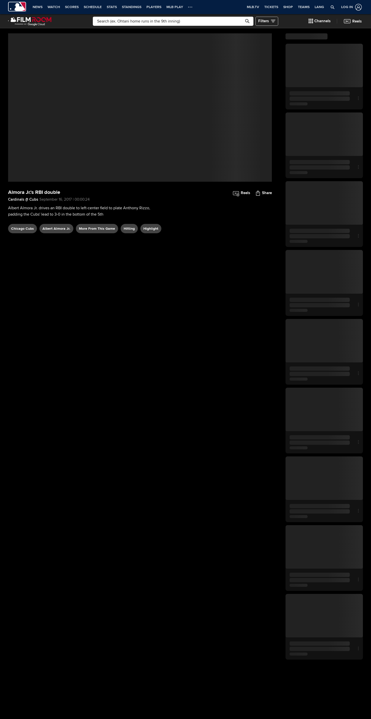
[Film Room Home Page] (30, 21)
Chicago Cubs (22, 228)
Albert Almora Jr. (56, 228)
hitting (129, 228)
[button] (333, 7)
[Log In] (350, 7)
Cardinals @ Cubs (23, 199)
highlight (150, 228)
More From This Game (97, 228)
